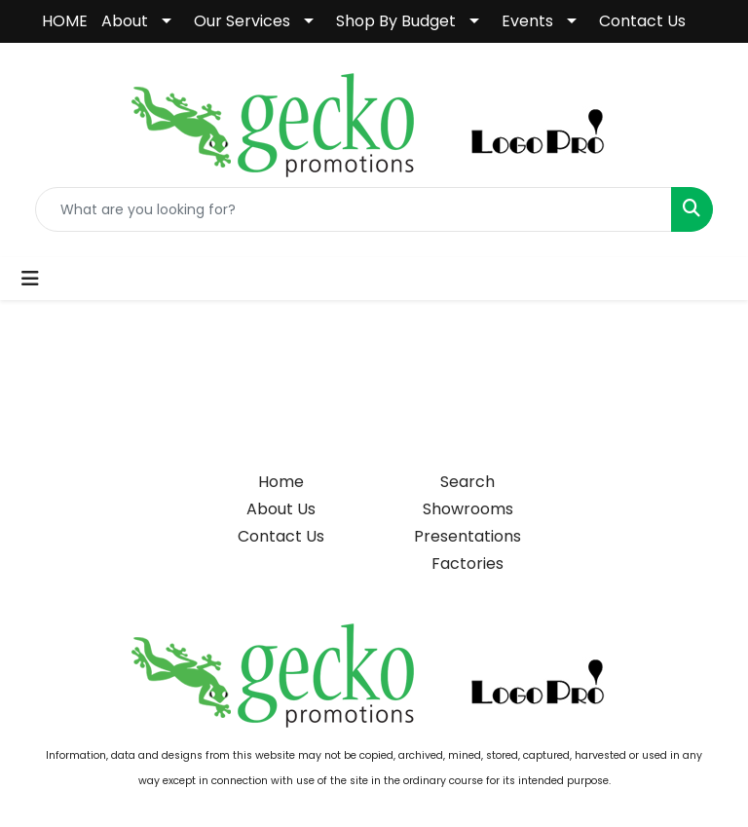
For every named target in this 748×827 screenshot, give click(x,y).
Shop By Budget (396, 21)
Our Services (242, 21)
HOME (65, 21)
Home (281, 481)
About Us (281, 509)
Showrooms (468, 509)
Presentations (467, 536)
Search (467, 481)
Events (527, 21)
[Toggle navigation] (30, 278)
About (124, 21)
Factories (467, 563)
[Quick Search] (353, 209)
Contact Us (642, 21)
